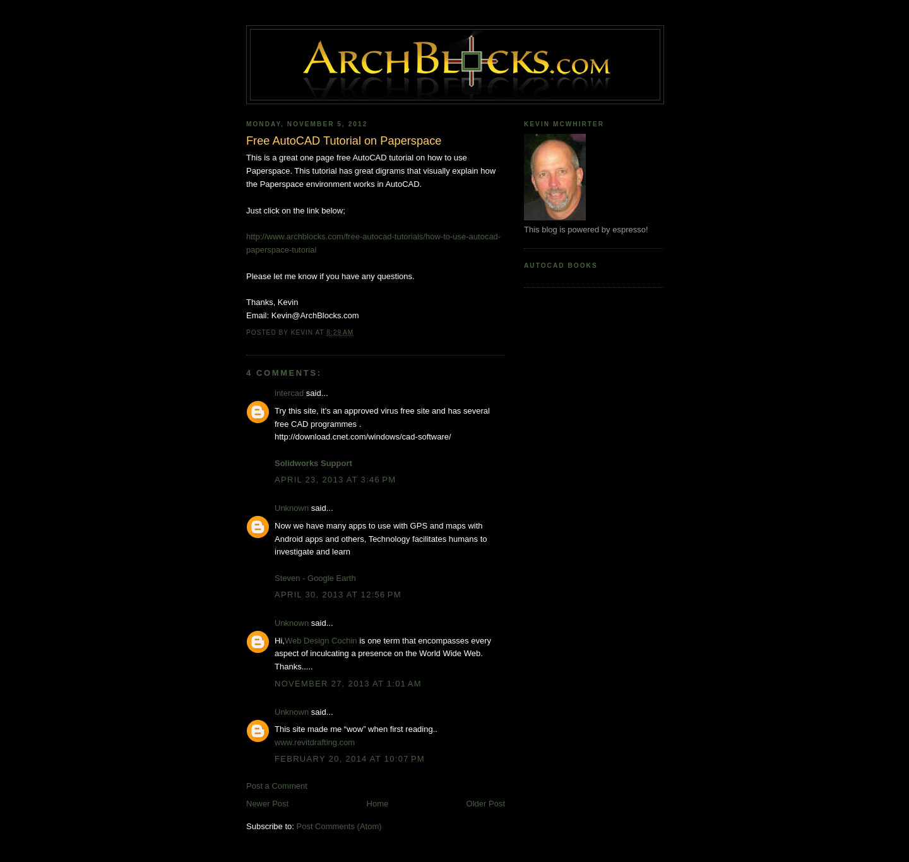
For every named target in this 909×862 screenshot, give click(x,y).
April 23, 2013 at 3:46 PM (335, 479)
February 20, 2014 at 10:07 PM (350, 758)
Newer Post (267, 803)
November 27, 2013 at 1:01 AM (348, 683)
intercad (289, 393)
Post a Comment (276, 786)
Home (378, 803)
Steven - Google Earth (315, 578)
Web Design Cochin (321, 640)
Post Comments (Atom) (339, 826)
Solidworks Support (313, 463)
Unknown (292, 508)
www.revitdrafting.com (315, 742)
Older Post (485, 803)
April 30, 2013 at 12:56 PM (338, 594)
